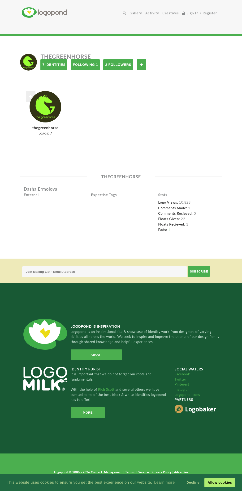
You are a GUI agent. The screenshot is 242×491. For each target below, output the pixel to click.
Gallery (136, 13)
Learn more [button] (164, 482)
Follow (141, 64)
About (96, 355)
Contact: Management (107, 472)
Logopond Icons (187, 395)
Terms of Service (137, 472)
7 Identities (53, 65)
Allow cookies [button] (219, 482)
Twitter (180, 379)
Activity (152, 13)
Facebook (182, 374)
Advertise (181, 472)
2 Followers (118, 65)
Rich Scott (107, 389)
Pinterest (182, 384)
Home (71, 12)
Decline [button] (192, 482)
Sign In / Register (199, 13)
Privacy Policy (162, 472)
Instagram (182, 389)
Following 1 (85, 65)
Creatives (170, 13)
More (87, 412)
